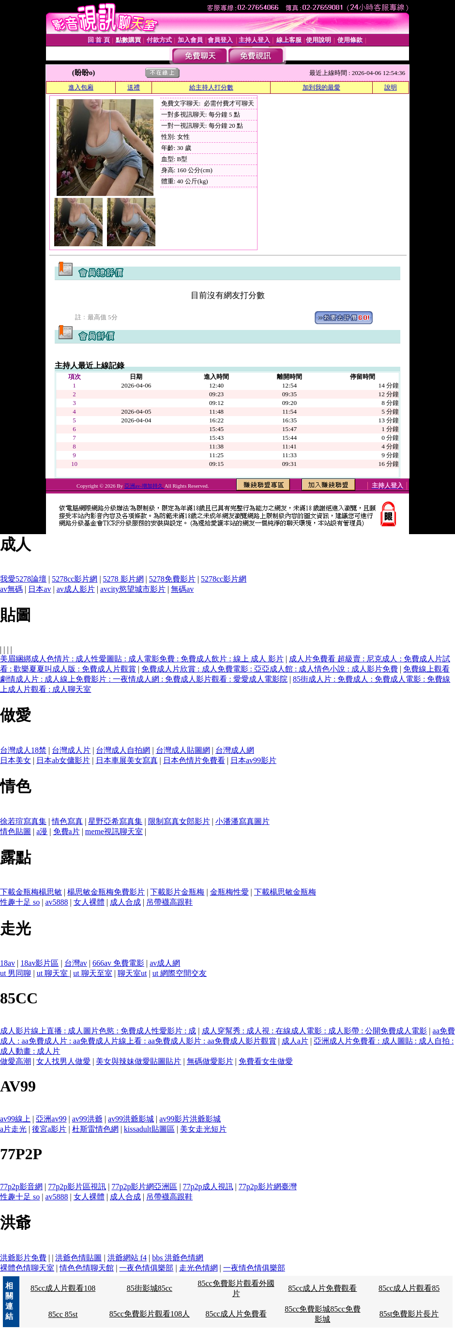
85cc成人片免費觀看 (322, 1288)
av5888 (56, 902)
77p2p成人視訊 (208, 1186)
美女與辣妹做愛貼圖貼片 (138, 1061)
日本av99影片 (253, 760)
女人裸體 (89, 902)
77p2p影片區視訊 (77, 1186)
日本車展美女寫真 (127, 760)
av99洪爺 (87, 1119)
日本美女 (15, 760)
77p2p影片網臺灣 (268, 1186)
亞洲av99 (51, 1119)
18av (7, 963)
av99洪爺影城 (131, 1119)
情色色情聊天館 (87, 1268)
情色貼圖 (15, 831)
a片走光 (13, 1129)
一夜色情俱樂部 (146, 1268)
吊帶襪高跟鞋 (169, 902)
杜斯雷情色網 (95, 1129)
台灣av (75, 963)
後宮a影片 (49, 1129)
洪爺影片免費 (23, 1258)
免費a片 (66, 831)
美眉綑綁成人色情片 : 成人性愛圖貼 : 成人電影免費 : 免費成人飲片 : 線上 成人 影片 (142, 659)
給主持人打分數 (211, 87)
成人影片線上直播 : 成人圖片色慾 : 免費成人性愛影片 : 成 (98, 1031)
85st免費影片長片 (409, 1314)
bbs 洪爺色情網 (177, 1258)
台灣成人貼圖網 (183, 750)
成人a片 (295, 1041)
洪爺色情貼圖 (78, 1258)
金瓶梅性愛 (229, 892)
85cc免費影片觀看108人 (149, 1314)
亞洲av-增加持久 (144, 486)
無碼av (182, 589)
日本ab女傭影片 (63, 760)
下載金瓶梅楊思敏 (31, 892)
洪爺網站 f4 (127, 1258)
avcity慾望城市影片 (133, 589)
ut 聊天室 (53, 973)
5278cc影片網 (74, 579)
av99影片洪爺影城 (190, 1119)
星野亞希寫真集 (115, 821)
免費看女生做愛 (266, 1061)
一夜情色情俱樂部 (254, 1268)
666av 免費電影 (118, 963)
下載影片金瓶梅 (177, 892)
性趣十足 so (20, 902)
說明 (390, 87)
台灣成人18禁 (23, 750)
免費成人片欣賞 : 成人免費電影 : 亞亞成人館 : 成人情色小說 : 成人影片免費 (269, 669)
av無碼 (11, 589)
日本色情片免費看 (194, 760)
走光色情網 (198, 1268)
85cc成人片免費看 (235, 1314)
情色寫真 (67, 821)
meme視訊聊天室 (114, 831)
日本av (39, 589)
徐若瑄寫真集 (23, 821)
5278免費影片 (172, 579)
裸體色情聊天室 (27, 1268)
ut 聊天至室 (92, 973)
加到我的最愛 (321, 87)
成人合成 (125, 902)
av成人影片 (76, 589)
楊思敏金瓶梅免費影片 (106, 892)
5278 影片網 (123, 579)
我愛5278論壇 (23, 579)
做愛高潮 (15, 1061)
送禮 (133, 87)
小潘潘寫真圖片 (242, 821)
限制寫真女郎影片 (179, 821)
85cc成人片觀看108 (62, 1288)
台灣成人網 (234, 750)
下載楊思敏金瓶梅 (285, 892)
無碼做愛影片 (210, 1061)
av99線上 (15, 1119)
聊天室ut (132, 973)
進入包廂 (80, 87)
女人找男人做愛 (63, 1061)
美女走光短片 (203, 1129)
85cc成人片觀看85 (409, 1288)
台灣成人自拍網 (123, 750)
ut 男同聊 (15, 973)
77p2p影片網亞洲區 (144, 1186)
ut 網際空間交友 (179, 973)
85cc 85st (63, 1314)
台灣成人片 (71, 750)
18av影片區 (39, 963)
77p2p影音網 (21, 1186)
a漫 (41, 831)
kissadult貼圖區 (149, 1129)
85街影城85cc (149, 1288)
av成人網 (165, 963)
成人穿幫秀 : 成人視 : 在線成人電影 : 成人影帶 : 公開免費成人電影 (314, 1031)
